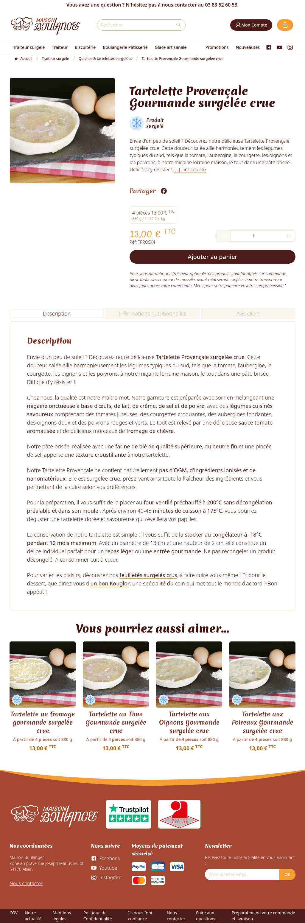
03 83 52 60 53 (221, 4)
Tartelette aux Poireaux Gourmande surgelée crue (262, 722)
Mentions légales (61, 916)
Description (57, 313)
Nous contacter (26, 883)
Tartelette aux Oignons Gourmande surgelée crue (189, 722)
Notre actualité (33, 916)
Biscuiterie (85, 47)
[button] (251, 25)
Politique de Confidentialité (97, 916)
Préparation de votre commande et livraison (263, 916)
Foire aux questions (205, 916)
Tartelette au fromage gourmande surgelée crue (42, 722)
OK (287, 874)
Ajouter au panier (212, 257)
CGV (14, 913)
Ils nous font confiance (140, 916)
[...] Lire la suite (190, 169)
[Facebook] (268, 47)
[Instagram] (290, 47)
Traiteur (60, 47)
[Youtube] (279, 47)
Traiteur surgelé (29, 47)
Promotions (217, 47)
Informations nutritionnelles (152, 313)
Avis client (248, 313)
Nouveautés (248, 47)
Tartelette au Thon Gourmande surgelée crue (116, 722)
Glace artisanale (170, 47)
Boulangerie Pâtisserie (125, 47)
